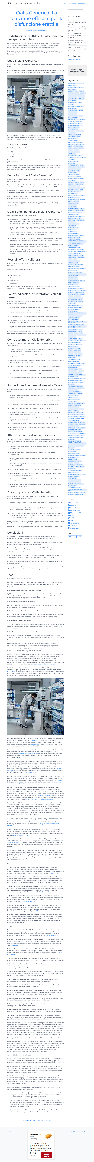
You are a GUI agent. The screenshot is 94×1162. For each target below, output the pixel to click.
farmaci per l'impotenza (74, 216)
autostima (71, 184)
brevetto (80, 394)
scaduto (70, 333)
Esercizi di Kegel (72, 270)
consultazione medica (74, 136)
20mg (74, 303)
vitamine (76, 492)
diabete (84, 157)
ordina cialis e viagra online (76, 106)
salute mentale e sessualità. (75, 446)
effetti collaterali (73, 129)
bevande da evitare (73, 227)
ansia (74, 212)
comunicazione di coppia (75, 380)
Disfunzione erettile (73, 127)
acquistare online (73, 457)
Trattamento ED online (74, 487)
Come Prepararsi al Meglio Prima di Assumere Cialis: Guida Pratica (76, 42)
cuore (80, 331)
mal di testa (71, 412)
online (83, 188)
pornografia (71, 357)
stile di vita (82, 119)
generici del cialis (73, 390)
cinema (81, 255)
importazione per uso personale (77, 268)
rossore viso (79, 412)
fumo (78, 186)
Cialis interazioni (40, 911)
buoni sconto (80, 388)
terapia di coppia (72, 140)
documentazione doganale (75, 264)
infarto (70, 340)
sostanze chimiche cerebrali (75, 437)
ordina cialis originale (74, 135)
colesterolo (77, 350)
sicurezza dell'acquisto (74, 480)
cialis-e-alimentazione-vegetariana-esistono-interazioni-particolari (75, 49)
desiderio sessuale (73, 382)
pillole (70, 411)
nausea (82, 414)
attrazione (71, 439)
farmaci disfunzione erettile (76, 178)
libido (76, 190)
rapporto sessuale (73, 407)
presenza (80, 371)
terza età (70, 484)
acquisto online (72, 91)
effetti (76, 333)
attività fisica (72, 154)
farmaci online (72, 451)
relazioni (70, 190)
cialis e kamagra (72, 99)
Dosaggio (71, 292)
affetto (70, 350)
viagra (80, 102)
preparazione (80, 257)
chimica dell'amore (79, 435)
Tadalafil (70, 93)
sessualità (81, 99)
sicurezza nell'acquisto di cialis (76, 375)
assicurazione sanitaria (74, 392)
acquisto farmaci (73, 263)
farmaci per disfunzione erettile (77, 455)
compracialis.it (72, 229)
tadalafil (81, 91)
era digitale (71, 220)
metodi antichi (77, 365)
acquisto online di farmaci (75, 272)
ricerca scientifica (73, 195)
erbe (75, 251)
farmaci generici (72, 87)
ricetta (70, 201)
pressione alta (72, 218)
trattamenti (71, 159)
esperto (70, 463)
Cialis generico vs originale (75, 244)
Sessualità (79, 465)
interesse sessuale (73, 409)
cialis (34, 30)
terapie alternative (73, 165)
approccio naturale (73, 174)
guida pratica (72, 257)
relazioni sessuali (73, 284)
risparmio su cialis (73, 233)
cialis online (71, 171)
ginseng (77, 418)
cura (78, 171)
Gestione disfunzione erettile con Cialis (76, 241)
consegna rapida (77, 121)
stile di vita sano (72, 116)
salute (79, 218)
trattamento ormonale (74, 169)
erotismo (78, 356)
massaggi (70, 424)
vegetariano (80, 249)
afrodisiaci (71, 384)
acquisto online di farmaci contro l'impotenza (75, 274)
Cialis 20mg (83, 290)
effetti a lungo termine (74, 352)
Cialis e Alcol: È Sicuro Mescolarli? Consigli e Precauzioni (74, 35)
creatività (79, 344)
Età (83, 216)
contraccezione (80, 363)
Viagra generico (80, 467)
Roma (69, 283)
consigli (76, 150)
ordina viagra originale (74, 155)
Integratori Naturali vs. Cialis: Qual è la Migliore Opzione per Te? (77, 29)
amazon (76, 253)
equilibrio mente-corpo (74, 430)
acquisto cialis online (74, 157)
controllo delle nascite (74, 369)
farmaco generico (73, 320)
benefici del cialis (73, 376)
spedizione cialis (72, 311)
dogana (70, 492)
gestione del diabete (73, 361)
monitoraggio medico (74, 342)
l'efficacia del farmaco (30, 772)
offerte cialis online (73, 309)
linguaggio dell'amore (74, 348)
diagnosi (79, 212)
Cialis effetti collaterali (28, 901)
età (85, 340)
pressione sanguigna (74, 453)
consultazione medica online (76, 95)
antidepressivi (72, 337)
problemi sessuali (78, 146)
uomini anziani (82, 335)
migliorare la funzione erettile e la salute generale (40, 799)
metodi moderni (72, 367)
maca (82, 418)
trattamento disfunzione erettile (75, 313)
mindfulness (71, 388)
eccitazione (78, 405)
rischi (81, 333)
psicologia (71, 448)
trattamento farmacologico (45, 795)
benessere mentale (73, 203)
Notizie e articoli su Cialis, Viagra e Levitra (73, 3)
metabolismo (71, 468)
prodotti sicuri (72, 459)
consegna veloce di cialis (75, 373)
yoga (76, 424)
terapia (82, 209)
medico (70, 426)
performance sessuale (74, 191)
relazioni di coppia (73, 224)
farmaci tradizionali (73, 474)
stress (81, 165)
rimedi (80, 354)
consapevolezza (72, 371)
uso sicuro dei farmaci (74, 482)
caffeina (76, 426)
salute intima (72, 249)
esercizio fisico (72, 172)
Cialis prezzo (35, 740)
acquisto (70, 290)
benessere (82, 492)
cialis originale (42, 30)
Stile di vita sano (72, 279)
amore (70, 121)
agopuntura (71, 433)
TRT (80, 253)
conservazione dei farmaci (75, 386)
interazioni (71, 363)
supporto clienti (72, 119)
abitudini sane (72, 394)
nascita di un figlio (73, 199)
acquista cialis (72, 108)
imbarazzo (82, 416)
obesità (70, 435)
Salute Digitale (72, 485)
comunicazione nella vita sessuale (75, 443)
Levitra (81, 110)
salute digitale (72, 401)
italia (75, 259)
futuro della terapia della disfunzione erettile (75, 322)
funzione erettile (79, 144)
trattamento (81, 167)
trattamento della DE (74, 359)
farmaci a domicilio (73, 476)
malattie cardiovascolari (75, 300)
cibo (79, 247)
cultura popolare (73, 255)
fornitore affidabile (73, 266)
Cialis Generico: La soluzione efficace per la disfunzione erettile (36, 18)
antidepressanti (72, 338)
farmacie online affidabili (75, 125)
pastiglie (76, 411)
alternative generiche (74, 449)
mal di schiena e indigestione (28, 753)
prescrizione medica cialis (75, 307)
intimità (70, 150)
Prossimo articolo (44, 1120)
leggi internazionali (73, 399)
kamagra (70, 144)
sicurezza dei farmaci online (76, 324)
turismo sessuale (73, 397)
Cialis (82, 83)
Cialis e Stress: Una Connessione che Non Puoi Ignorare (76, 22)
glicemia (76, 340)
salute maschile (72, 205)
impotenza (81, 97)
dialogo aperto (72, 301)
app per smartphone (73, 286)
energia (82, 409)
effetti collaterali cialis (74, 316)
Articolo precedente (29, 1120)
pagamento (77, 296)
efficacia (70, 494)
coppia (70, 210)
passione (82, 199)
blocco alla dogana (73, 261)
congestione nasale (73, 414)
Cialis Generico (72, 478)
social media (71, 222)
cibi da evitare (72, 226)
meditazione (71, 163)
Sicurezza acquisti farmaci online (75, 490)
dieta (69, 212)
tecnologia (76, 283)
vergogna (71, 418)
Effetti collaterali (73, 294)
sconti (70, 253)
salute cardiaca (72, 331)
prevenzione (71, 131)
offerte (79, 176)
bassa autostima (80, 428)
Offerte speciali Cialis (74, 239)
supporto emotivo (73, 214)
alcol (69, 148)
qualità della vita (73, 329)
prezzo (80, 123)
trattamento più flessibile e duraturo (45, 664)
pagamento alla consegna (75, 298)
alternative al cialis (73, 318)
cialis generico (72, 89)
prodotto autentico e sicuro (21, 835)
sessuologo (82, 424)
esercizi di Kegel (81, 433)
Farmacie (82, 281)
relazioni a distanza (73, 197)
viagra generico (72, 138)
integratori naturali (74, 152)
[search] (75, 10)
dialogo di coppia (73, 416)
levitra (77, 93)
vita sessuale (80, 131)
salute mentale (72, 207)
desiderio (76, 201)
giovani (70, 354)
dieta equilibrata (72, 193)
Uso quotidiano (79, 292)
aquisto (76, 463)
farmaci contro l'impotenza (75, 288)
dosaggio (80, 301)
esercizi (83, 474)
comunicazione (72, 102)
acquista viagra (72, 123)
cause (75, 354)
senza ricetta (71, 186)
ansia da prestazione (78, 148)
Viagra (70, 85)
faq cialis (81, 235)
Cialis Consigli (11, 671)
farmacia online (72, 112)
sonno (70, 146)
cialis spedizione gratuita (75, 142)
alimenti (70, 296)
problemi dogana (73, 235)
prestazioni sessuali (73, 209)
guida (81, 329)
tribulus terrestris (73, 420)
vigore (70, 251)
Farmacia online (72, 277)
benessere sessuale (73, 161)
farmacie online (72, 97)
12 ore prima (59, 780)
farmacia (29, 30)
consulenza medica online (75, 431)
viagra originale (72, 110)
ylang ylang (81, 422)
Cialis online (14, 945)
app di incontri (80, 220)
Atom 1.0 (71, 537)
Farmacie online (79, 484)
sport (81, 190)
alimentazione (72, 133)
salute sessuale (72, 114)
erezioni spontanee (73, 281)
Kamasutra (71, 467)
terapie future (72, 335)
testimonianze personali (75, 470)
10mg (69, 303)
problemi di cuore (73, 246)
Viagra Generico (81, 251)
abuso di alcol (72, 247)
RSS (79, 537)
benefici (82, 195)
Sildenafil (71, 104)
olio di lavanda (72, 422)
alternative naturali (52, 935)
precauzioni (71, 344)
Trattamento (71, 465)
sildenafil (83, 93)
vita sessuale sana (73, 395)
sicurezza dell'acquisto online (76, 403)
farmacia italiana (73, 117)
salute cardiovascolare (74, 461)
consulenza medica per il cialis (76, 378)
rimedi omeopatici (73, 472)
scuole (80, 338)
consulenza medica (73, 182)
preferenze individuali (14, 843)
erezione (70, 405)
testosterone (72, 180)
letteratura (71, 356)
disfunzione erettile (73, 83)
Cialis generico (35, 744)
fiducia (82, 182)
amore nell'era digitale (74, 441)
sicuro (81, 382)
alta (81, 340)
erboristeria (71, 176)
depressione (71, 428)
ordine (76, 290)
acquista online (79, 494)
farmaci (81, 116)
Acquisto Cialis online (74, 237)
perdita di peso (72, 167)
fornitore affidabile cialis (75, 305)
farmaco (82, 294)
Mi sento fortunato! (75, 60)
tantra (70, 259)
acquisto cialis (72, 231)
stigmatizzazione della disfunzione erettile (74, 326)
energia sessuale (72, 346)
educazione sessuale (73, 188)
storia (70, 365)
